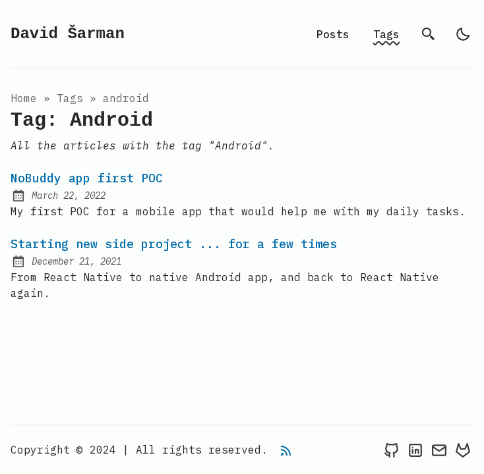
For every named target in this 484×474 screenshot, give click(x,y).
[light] (462, 34)
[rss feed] (286, 449)
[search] (428, 34)
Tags (386, 34)
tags (70, 98)
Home (24, 98)
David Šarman (68, 34)
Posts (333, 34)
